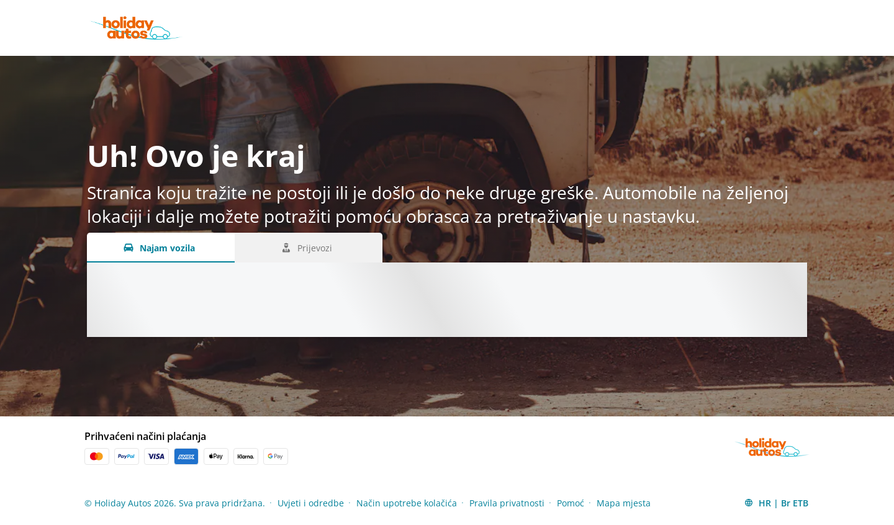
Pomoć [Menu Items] (570, 503)
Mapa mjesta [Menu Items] (624, 503)
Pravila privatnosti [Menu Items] (506, 503)
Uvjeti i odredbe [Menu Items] (311, 503)
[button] (776, 503)
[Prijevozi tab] (308, 247)
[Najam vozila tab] (161, 247)
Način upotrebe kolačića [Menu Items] (406, 503)
